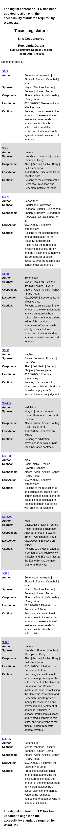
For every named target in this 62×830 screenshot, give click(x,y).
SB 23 (5, 273)
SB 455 (6, 403)
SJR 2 (5, 573)
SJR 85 (6, 739)
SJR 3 (5, 642)
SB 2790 (7, 516)
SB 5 (5, 148)
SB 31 (5, 350)
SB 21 (5, 197)
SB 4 (5, 71)
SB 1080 (7, 456)
